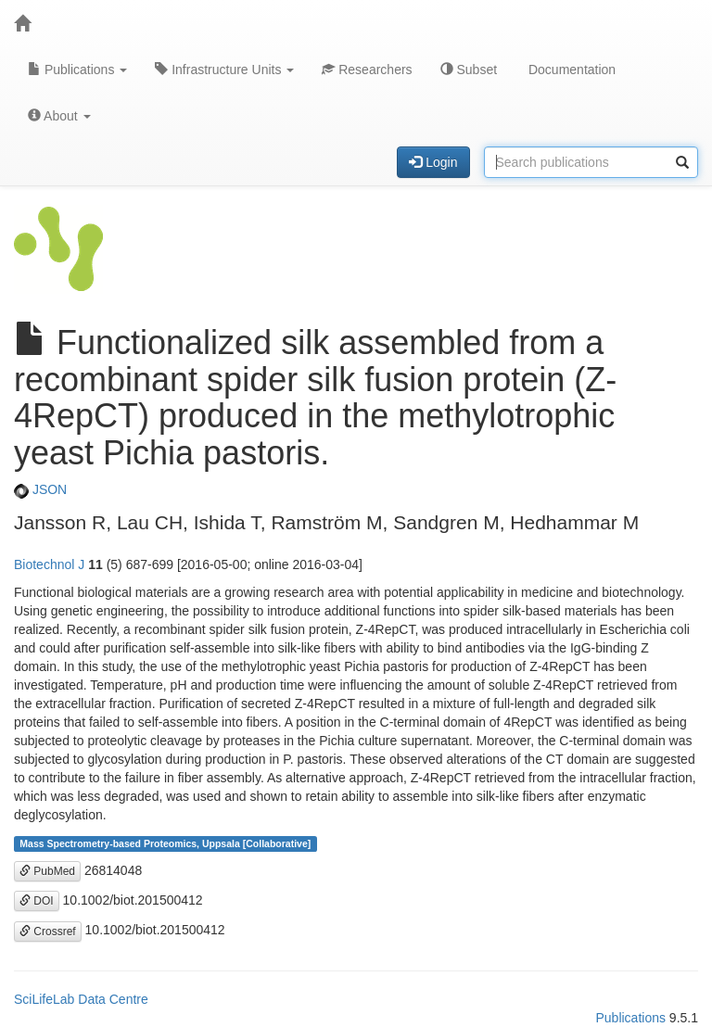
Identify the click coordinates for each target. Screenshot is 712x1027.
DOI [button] (36, 900)
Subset (468, 69)
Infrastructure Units (224, 69)
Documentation (570, 69)
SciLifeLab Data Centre (81, 999)
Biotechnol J (49, 564)
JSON (40, 489)
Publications (77, 69)
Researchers (367, 69)
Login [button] (433, 162)
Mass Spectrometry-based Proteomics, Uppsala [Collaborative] (165, 843)
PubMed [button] (47, 871)
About (59, 115)
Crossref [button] (47, 931)
